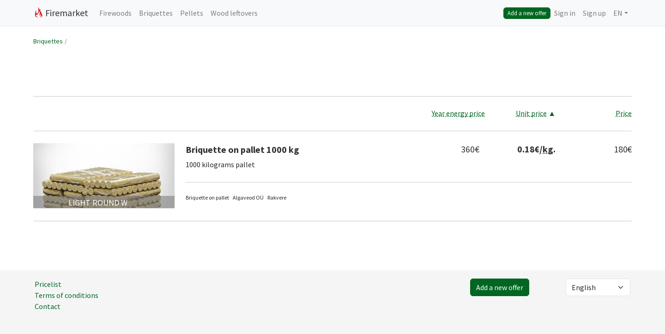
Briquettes (156, 13)
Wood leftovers (234, 13)
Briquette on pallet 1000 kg (242, 149)
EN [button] (618, 13)
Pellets (191, 13)
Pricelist (48, 284)
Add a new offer (527, 13)
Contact (47, 306)
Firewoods (115, 13)
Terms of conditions (66, 295)
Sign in (564, 13)
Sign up (594, 13)
